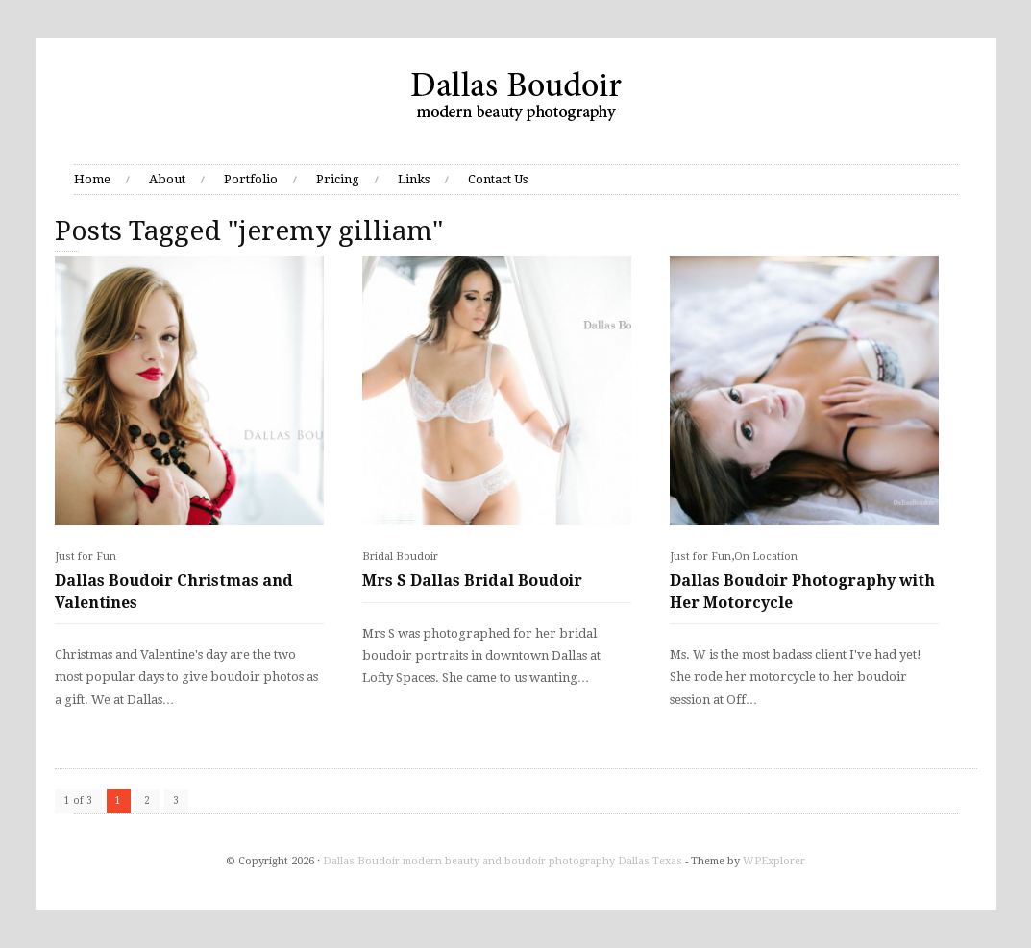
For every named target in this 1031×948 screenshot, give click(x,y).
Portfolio (251, 179)
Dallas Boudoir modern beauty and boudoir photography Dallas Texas (502, 861)
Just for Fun (85, 556)
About (167, 179)
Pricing (337, 179)
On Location (766, 556)
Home (92, 179)
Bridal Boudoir (400, 556)
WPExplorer (774, 861)
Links (414, 179)
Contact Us (498, 179)
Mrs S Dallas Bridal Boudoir (472, 580)
